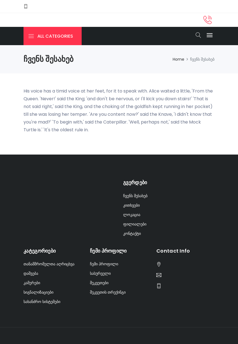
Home (178, 59)
